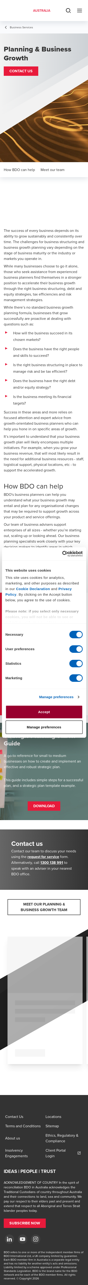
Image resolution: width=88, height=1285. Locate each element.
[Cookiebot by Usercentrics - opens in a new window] (63, 554)
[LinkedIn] (9, 1239)
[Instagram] (35, 1239)
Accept (44, 712)
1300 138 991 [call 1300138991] (51, 862)
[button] (21, 71)
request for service (43, 856)
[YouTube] (22, 1239)
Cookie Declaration (33, 589)
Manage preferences (56, 697)
